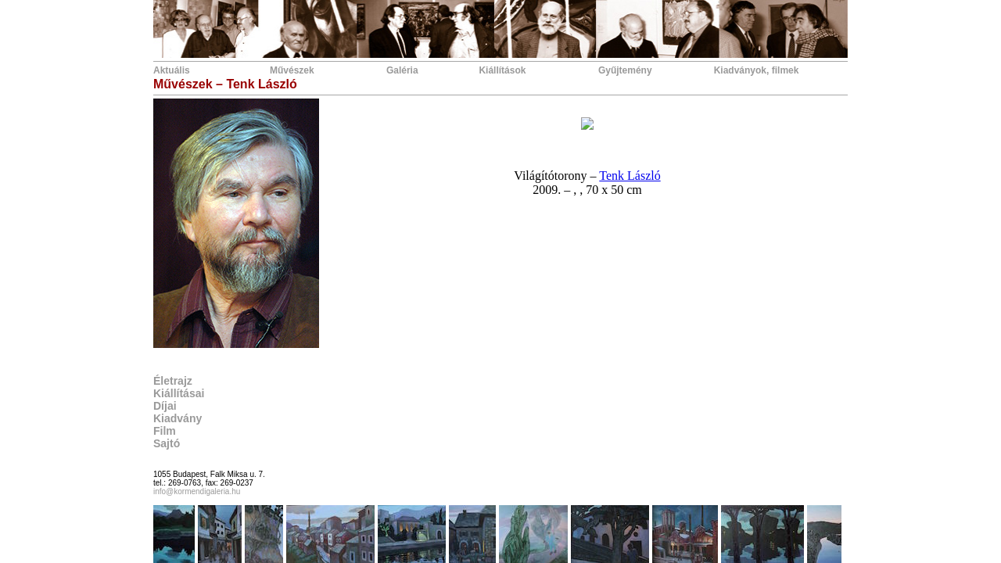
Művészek (292, 70)
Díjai (165, 406)
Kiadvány (177, 418)
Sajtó (166, 443)
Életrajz (172, 381)
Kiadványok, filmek (756, 70)
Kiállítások (502, 70)
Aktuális (171, 70)
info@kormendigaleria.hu (196, 491)
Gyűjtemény (625, 70)
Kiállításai (178, 393)
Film (164, 431)
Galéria (402, 70)
